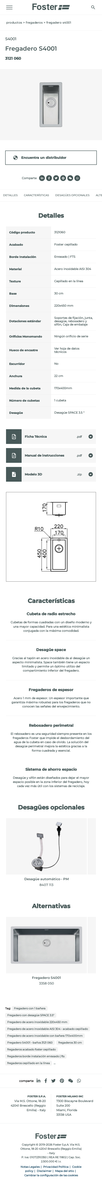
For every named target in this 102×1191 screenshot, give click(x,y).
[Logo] (51, 5)
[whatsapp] (79, 1080)
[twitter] (53, 1080)
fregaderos (34, 22)
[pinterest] (62, 1080)
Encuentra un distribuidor (39, 157)
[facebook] (45, 1080)
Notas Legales (30, 1166)
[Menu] (9, 7)
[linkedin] (38, 1080)
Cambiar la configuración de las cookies (51, 1175)
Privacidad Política (56, 1166)
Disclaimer (44, 1171)
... (54, 1063)
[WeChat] (70, 1080)
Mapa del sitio (64, 1171)
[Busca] (93, 7)
